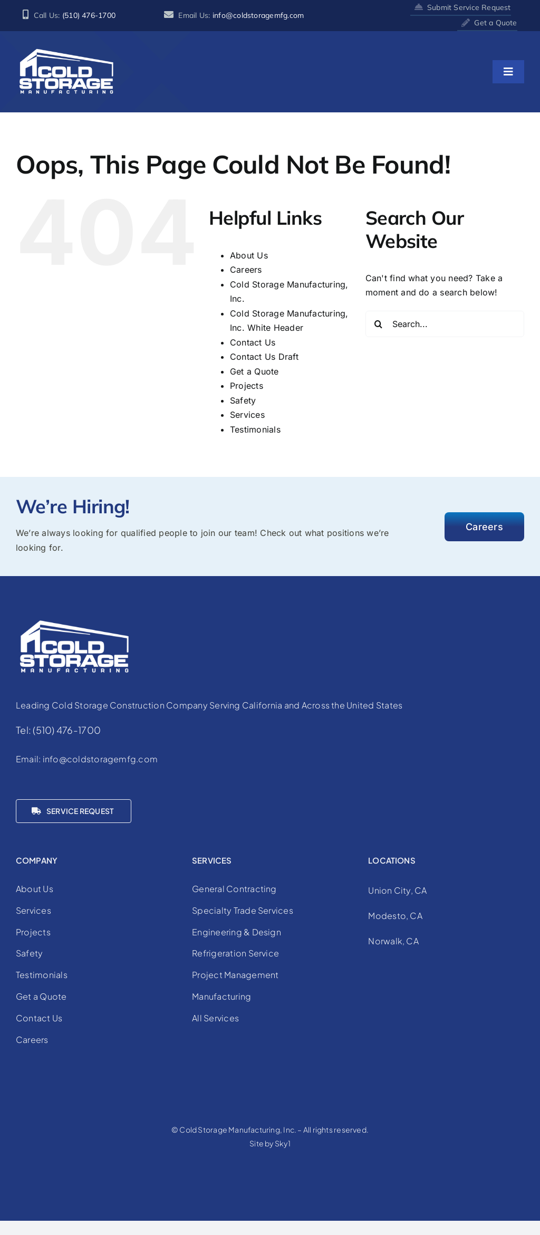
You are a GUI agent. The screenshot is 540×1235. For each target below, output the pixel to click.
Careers (246, 269)
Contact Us (252, 342)
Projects (246, 385)
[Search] (378, 324)
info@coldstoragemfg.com (258, 15)
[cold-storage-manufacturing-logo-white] (66, 51)
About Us (249, 255)
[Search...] (444, 324)
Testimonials (255, 429)
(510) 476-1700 (88, 15)
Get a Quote (254, 371)
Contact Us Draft (264, 356)
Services (247, 414)
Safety (243, 400)
